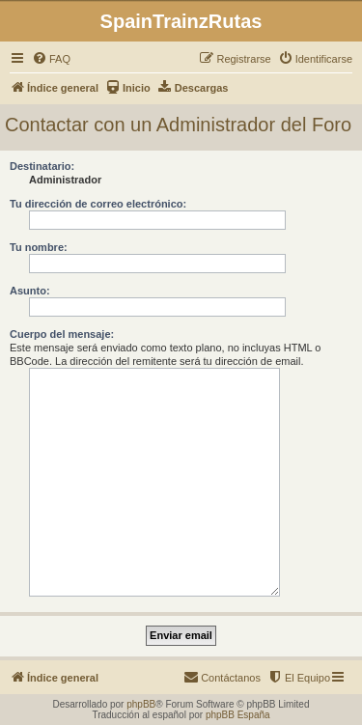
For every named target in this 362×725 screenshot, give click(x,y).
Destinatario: (42, 166)
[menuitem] (51, 58)
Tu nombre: (39, 247)
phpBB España (238, 715)
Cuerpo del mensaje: (62, 334)
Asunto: (30, 290)
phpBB (140, 704)
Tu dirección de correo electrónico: (98, 203)
